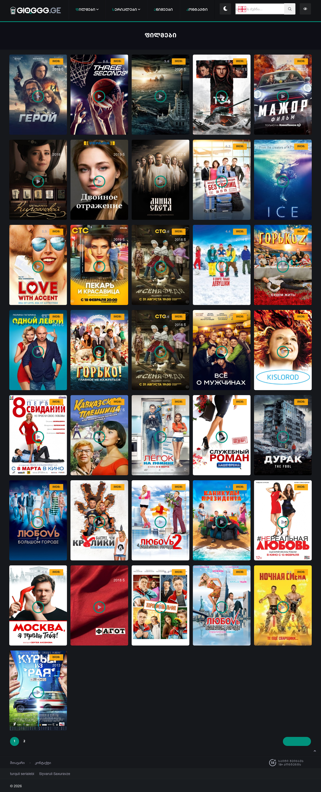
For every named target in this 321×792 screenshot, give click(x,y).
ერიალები (126, 9)
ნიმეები (163, 9)
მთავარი (17, 762)
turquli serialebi (20, 773)
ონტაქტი (197, 9)
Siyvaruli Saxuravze (49, 773)
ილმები (87, 9)
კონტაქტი (43, 762)
